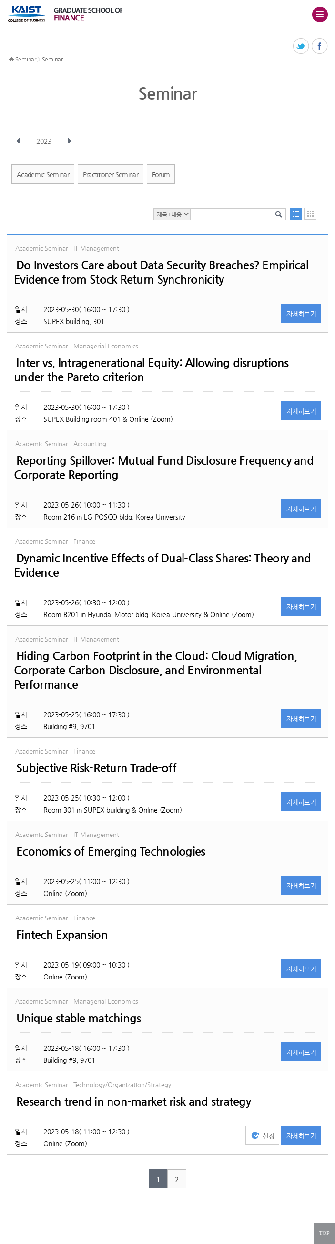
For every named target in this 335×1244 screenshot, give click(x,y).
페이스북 (320, 46)
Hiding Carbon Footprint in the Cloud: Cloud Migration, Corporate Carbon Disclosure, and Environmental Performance (155, 670)
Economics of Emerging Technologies (110, 851)
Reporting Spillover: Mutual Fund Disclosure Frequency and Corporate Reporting (164, 467)
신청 (268, 1136)
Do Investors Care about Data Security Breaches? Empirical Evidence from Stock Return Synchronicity (161, 272)
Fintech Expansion (62, 934)
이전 (18, 141)
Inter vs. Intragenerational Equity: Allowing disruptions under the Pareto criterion (151, 370)
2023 (44, 141)
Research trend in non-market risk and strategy (133, 1101)
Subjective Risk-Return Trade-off (96, 768)
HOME (11, 59)
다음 (69, 141)
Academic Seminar (43, 174)
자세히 (301, 313)
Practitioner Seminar (110, 174)
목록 (296, 214)
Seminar (25, 59)
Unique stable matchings (78, 1018)
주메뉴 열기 (319, 14)
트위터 (301, 46)
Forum (161, 174)
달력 (310, 214)
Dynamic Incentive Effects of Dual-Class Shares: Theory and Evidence (162, 565)
